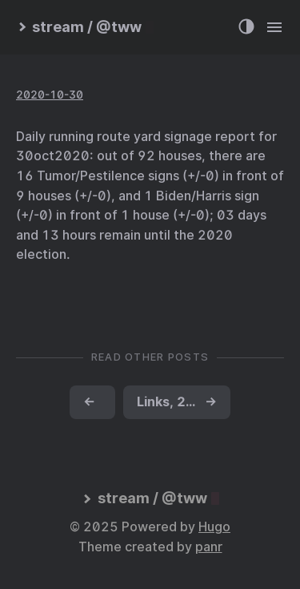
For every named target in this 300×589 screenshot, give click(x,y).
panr (208, 547)
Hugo (214, 527)
